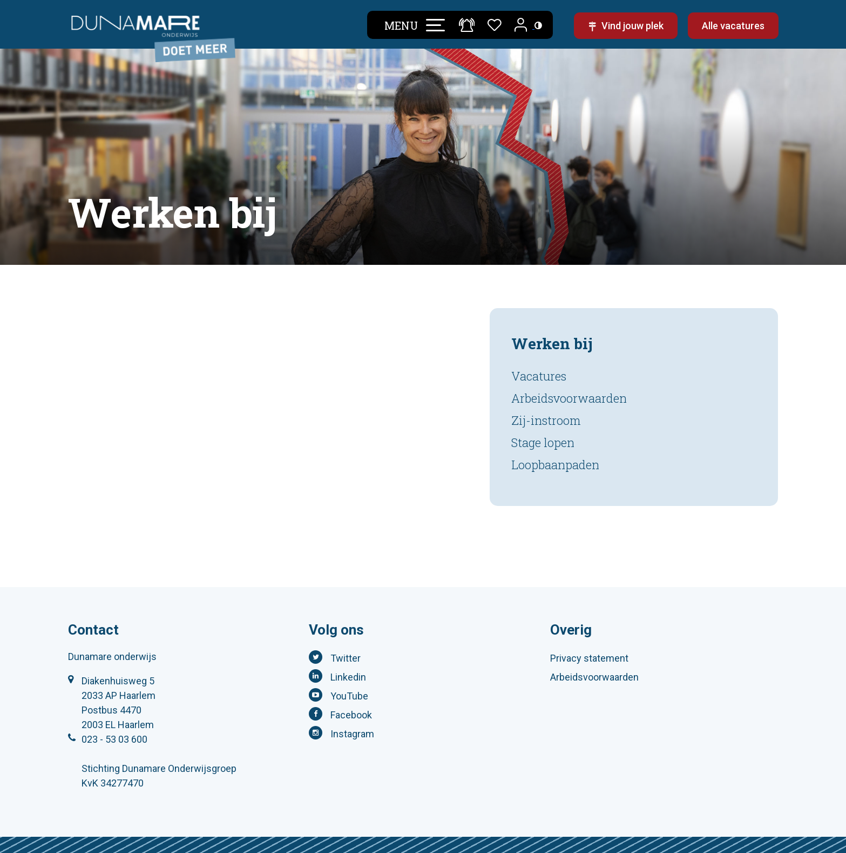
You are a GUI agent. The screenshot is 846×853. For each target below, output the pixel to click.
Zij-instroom (546, 420)
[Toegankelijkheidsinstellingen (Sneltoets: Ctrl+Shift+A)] (538, 25)
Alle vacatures (733, 25)
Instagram (352, 733)
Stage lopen (542, 442)
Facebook (351, 715)
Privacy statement (589, 658)
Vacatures (538, 376)
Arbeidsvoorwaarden (569, 398)
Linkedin (348, 677)
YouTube (349, 696)
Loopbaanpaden (555, 464)
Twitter (345, 658)
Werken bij (552, 344)
